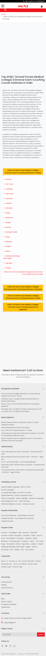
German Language (8, 498)
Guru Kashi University (8, 515)
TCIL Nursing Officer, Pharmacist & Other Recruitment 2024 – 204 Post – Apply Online (22, 471)
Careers (38, 561)
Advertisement (6, 564)
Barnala (7, 227)
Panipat (40, 544)
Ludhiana (7, 203)
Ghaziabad (10, 544)
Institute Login (17, 567)
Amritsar (7, 179)
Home (3, 14)
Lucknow (4, 535)
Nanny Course (25, 487)
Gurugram (20, 538)
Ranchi (34, 547)
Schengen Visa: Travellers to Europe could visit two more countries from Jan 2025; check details (21, 410)
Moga (6, 237)
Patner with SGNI (28, 561)
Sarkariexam (5, 607)
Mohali (11, 535)
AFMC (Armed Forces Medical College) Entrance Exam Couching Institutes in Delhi (23, 296)
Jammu (39, 535)
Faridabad (26, 535)
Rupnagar (7, 263)
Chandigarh (13, 533)
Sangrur (7, 222)
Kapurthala (8, 194)
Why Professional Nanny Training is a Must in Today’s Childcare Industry (20, 423)
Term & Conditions (20, 564)
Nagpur (28, 547)
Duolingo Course (28, 504)
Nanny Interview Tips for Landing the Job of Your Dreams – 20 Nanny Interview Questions (22, 439)
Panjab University (7, 521)
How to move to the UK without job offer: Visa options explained (20, 405)
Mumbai (26, 533)
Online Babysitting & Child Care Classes (15, 427)
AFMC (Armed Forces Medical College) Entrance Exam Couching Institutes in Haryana (23, 288)
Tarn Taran (8, 184)
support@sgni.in (10, 623)
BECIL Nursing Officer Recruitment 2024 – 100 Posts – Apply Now (22, 458)
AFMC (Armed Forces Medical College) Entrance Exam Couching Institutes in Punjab (23, 171)
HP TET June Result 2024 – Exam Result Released (18, 462)
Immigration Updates (8, 604)
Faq (19, 561)
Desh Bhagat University (25, 515)
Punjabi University (7, 518)
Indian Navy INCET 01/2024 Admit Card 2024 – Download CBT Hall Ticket (23, 466)
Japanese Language (36, 498)
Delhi (20, 533)
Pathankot (8, 208)
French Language (7, 490)
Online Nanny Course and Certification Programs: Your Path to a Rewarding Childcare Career (22, 434)
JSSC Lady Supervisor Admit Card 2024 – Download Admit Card (22, 453)
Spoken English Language (10, 487)
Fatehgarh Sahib (10, 232)
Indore (35, 538)
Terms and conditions (8, 654)
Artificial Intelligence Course (11, 504)
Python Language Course (23, 495)
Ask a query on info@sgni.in (35, 1)
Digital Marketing (7, 495)
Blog (2, 599)
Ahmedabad (10, 538)
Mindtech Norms (7, 588)
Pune (22, 550)
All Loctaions (29, 550)
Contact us (13, 561)
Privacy (20, 654)
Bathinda (7, 242)
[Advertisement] (23, 49)
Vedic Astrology (24, 501)
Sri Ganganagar (14, 541)
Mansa (6, 251)
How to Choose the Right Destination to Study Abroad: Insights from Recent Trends (20, 395)
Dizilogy (4, 585)
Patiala (6, 213)
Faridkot (7, 246)
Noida (33, 535)
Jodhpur (34, 544)
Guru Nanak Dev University (24, 518)
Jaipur (32, 541)
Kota (11, 550)
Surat (3, 538)
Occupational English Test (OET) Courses (16, 493)
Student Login (6, 567)
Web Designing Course (9, 501)
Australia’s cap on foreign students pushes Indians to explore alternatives (20, 400)
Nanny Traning (6, 602)
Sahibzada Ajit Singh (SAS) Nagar (13, 547)
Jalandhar (8, 198)
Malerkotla (8, 218)
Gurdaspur (8, 189)
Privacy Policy (33, 564)
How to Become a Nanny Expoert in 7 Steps (16, 430)
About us (4, 561)
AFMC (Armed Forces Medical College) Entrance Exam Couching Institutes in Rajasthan (23, 307)
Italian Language (22, 498)
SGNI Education (6, 582)
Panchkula (5, 550)
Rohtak (17, 544)
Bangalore (18, 535)
